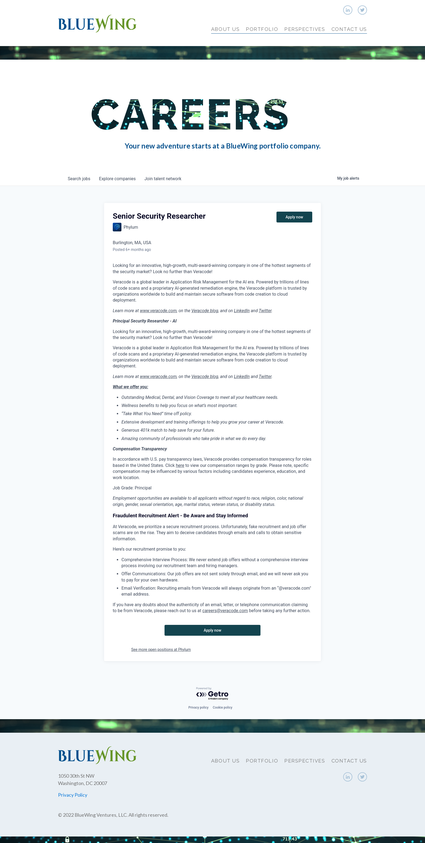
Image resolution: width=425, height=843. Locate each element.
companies (117, 178)
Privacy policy (198, 707)
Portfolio (262, 29)
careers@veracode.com (225, 610)
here (180, 465)
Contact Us (349, 29)
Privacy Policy (72, 795)
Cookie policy (222, 707)
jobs (79, 178)
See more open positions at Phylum (161, 649)
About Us (225, 29)
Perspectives (304, 29)
